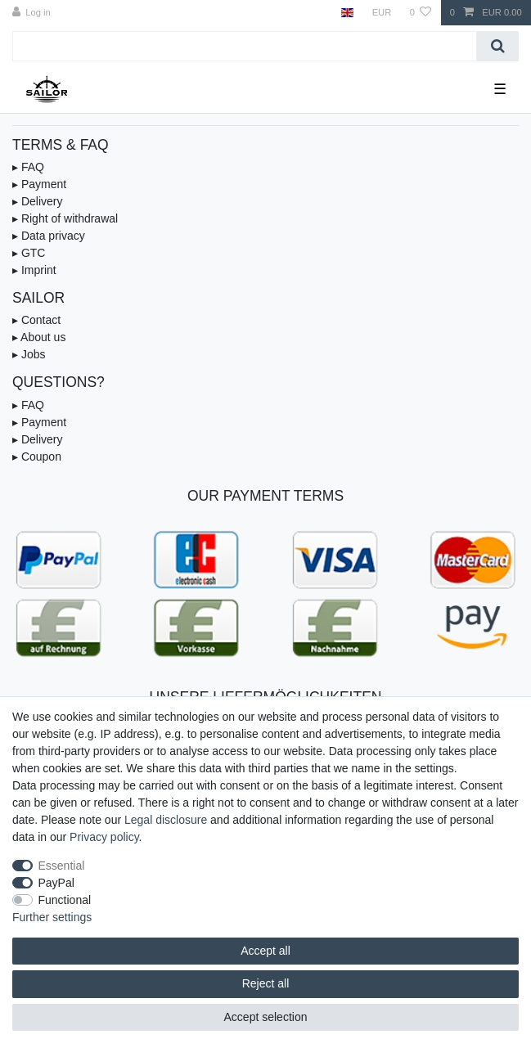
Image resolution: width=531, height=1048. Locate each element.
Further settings (52, 917)
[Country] (347, 12)
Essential (61, 865)
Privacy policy (104, 836)
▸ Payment (39, 184)
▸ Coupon (36, 456)
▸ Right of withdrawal (65, 218)
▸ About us (38, 337)
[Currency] (381, 12)
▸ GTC (28, 252)
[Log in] (31, 12)
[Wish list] (420, 12)
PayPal (56, 882)
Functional (65, 899)
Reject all (266, 983)
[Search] (498, 46)
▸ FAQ (28, 166)
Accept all (265, 950)
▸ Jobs (28, 354)
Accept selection (266, 1016)
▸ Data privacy (48, 235)
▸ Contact (36, 319)
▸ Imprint (34, 270)
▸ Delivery (37, 201)
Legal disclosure (165, 819)
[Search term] (244, 46)
